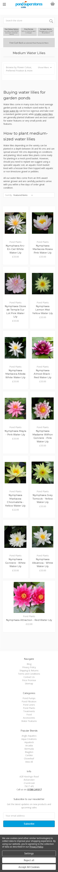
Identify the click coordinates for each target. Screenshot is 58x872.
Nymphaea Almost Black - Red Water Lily (43, 374)
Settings (29, 853)
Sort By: (8, 195)
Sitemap (29, 683)
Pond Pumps (29, 698)
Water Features (29, 721)
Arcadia (29, 745)
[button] (29, 69)
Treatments (29, 711)
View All (29, 761)
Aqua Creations (29, 739)
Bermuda (29, 748)
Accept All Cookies (29, 867)
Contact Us (29, 677)
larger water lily (11, 110)
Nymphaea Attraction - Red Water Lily (29, 620)
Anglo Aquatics (29, 735)
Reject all (29, 860)
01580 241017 (34, 789)
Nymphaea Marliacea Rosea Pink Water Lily (43, 249)
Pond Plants (29, 708)
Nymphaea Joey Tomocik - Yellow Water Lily (42, 499)
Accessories (29, 717)
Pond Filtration (29, 701)
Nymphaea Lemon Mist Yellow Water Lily (42, 310)
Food (29, 714)
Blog (29, 664)
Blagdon (29, 752)
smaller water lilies (43, 114)
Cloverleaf (29, 758)
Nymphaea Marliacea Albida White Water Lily (15, 374)
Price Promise (29, 680)
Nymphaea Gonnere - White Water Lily (15, 563)
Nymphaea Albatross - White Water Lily (42, 563)
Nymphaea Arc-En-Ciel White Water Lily (15, 249)
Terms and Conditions (29, 673)
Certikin (29, 755)
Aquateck (29, 742)
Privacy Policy (29, 667)
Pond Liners (29, 704)
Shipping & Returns (29, 670)
